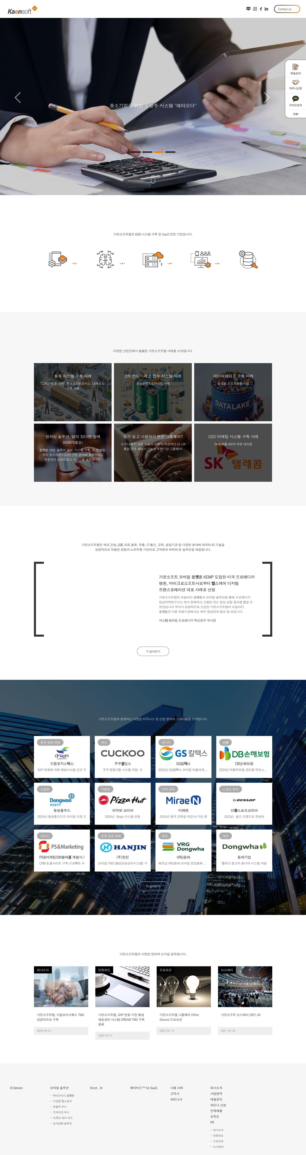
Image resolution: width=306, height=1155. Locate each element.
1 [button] (136, 152)
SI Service (16, 1088)
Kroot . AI (96, 1088)
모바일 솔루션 (93, 9)
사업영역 (216, 1094)
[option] (153, 97)
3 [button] (159, 152)
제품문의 (296, 69)
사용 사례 (176, 1088)
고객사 (174, 1094)
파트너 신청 (218, 1105)
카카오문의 (295, 101)
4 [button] (170, 152)
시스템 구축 (63, 9)
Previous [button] (17, 98)
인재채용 (216, 1111)
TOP (295, 114)
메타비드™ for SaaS (143, 1088)
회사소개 (217, 9)
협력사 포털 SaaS (162, 9)
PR (212, 1123)
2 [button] (147, 152)
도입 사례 (193, 9)
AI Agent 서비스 (126, 9)
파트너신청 (295, 85)
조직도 (214, 1117)
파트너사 (176, 1100)
